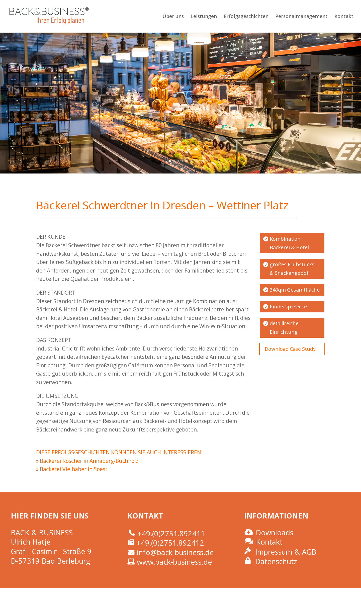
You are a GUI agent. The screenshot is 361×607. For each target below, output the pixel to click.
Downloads (274, 532)
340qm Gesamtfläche (295, 289)
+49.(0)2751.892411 (171, 533)
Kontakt (343, 17)
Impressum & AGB (285, 552)
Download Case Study (290, 348)
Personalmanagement (301, 17)
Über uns (173, 17)
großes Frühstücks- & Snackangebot (293, 268)
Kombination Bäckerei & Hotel (289, 243)
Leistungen (204, 17)
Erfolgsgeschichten (246, 17)
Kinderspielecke (288, 306)
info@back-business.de (175, 552)
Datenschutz (276, 561)
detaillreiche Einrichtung (284, 327)
